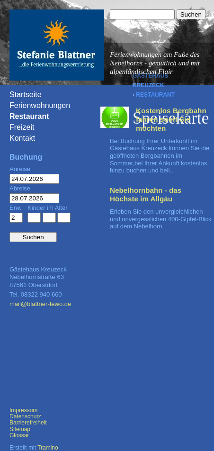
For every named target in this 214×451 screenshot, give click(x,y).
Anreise (19, 168)
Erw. (15, 207)
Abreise (19, 188)
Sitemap (19, 429)
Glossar (19, 435)
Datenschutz (25, 416)
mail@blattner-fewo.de (40, 303)
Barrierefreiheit (28, 422)
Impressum (23, 410)
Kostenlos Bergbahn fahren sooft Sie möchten (171, 119)
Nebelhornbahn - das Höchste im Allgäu (145, 194)
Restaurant (155, 94)
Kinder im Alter (47, 207)
